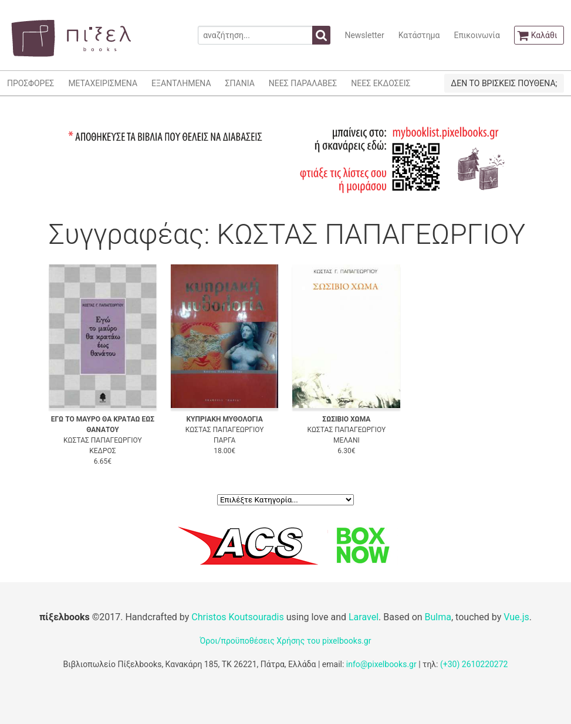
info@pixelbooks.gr (381, 664)
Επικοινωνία (476, 35)
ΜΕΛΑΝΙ (346, 440)
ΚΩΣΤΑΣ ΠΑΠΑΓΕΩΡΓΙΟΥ (102, 440)
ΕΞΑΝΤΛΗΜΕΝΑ (181, 83)
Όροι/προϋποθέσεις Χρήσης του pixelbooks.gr (285, 640)
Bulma (438, 617)
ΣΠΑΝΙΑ (240, 83)
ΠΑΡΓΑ (224, 440)
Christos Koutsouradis (237, 617)
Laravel (364, 617)
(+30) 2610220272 (474, 664)
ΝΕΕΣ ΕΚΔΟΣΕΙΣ (380, 83)
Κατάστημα (419, 35)
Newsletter (364, 35)
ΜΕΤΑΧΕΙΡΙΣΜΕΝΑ (102, 83)
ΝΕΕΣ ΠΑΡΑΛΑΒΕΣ (303, 83)
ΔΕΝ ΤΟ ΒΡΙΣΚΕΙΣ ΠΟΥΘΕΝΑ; (504, 83)
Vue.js (516, 617)
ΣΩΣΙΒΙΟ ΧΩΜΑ (346, 419)
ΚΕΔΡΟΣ (102, 451)
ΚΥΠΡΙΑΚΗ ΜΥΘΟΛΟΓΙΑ (224, 419)
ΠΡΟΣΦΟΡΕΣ (30, 83)
